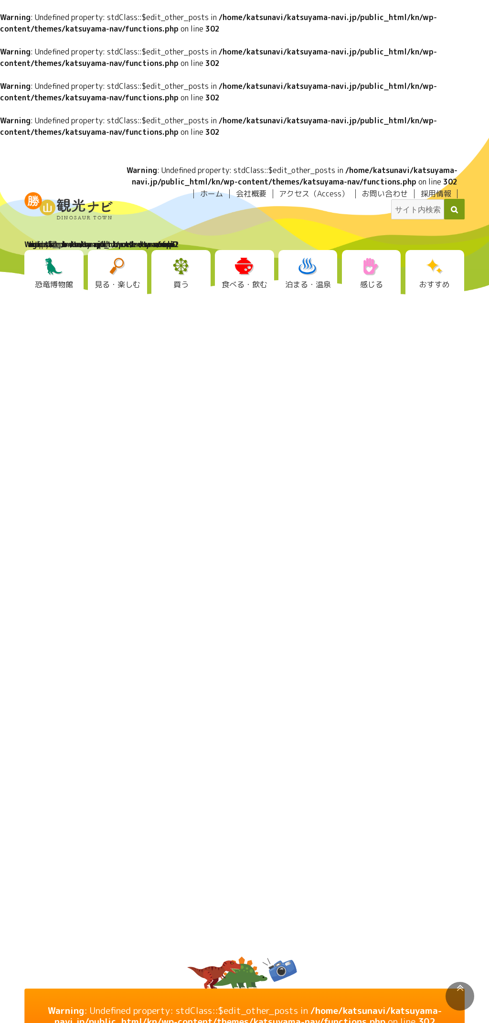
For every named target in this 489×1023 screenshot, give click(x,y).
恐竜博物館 (54, 284)
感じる (371, 284)
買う (181, 284)
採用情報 (436, 193)
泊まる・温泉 (308, 284)
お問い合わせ (385, 193)
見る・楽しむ (117, 284)
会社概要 (251, 193)
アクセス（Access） (314, 193)
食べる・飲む (244, 284)
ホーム (211, 193)
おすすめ (434, 284)
